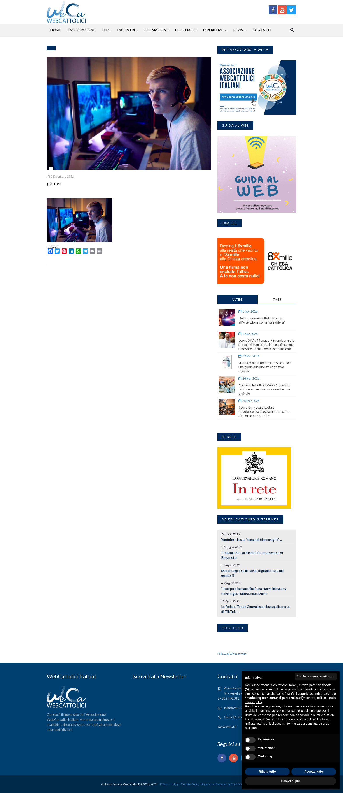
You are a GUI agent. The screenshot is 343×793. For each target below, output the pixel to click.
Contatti (261, 30)
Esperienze (213, 30)
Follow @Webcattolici (232, 654)
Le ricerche (185, 30)
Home (55, 30)
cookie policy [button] (253, 702)
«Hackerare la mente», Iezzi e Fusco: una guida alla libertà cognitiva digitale (265, 366)
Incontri (126, 30)
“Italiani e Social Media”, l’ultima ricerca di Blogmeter (252, 555)
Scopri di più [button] (290, 781)
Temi (106, 30)
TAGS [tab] (277, 299)
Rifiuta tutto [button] (267, 771)
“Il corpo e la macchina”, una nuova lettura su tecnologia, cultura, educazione (253, 591)
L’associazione (81, 30)
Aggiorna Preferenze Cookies (222, 784)
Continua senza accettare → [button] (316, 676)
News (238, 30)
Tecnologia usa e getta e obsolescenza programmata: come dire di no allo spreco (264, 411)
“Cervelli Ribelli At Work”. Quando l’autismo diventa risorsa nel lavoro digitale (264, 389)
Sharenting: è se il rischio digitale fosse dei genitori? (252, 573)
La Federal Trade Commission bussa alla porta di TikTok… (255, 609)
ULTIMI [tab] (237, 299)
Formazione (156, 30)
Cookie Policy (190, 784)
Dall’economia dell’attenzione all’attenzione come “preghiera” (261, 320)
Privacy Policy (169, 784)
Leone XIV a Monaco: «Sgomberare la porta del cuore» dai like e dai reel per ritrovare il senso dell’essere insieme (266, 344)
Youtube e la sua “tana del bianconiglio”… (251, 539)
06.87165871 (234, 717)
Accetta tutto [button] (313, 771)
